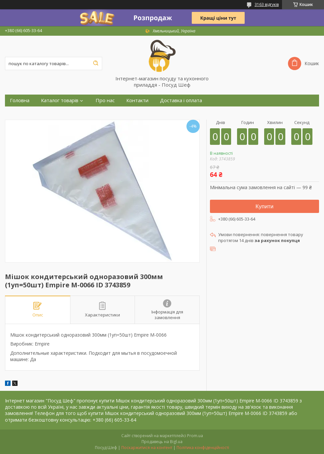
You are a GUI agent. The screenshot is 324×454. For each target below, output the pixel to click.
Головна (19, 100)
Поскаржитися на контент (146, 447)
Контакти (137, 100)
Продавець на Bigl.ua (162, 441)
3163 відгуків (267, 4)
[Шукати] (95, 63)
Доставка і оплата (181, 100)
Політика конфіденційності (203, 447)
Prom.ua (195, 435)
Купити (264, 206)
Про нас (105, 100)
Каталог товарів (59, 100)
